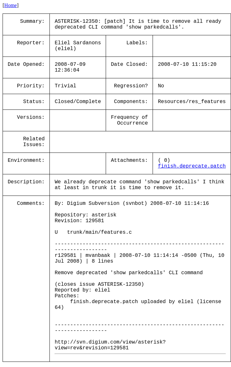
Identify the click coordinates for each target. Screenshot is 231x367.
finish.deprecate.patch (192, 166)
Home (10, 5)
